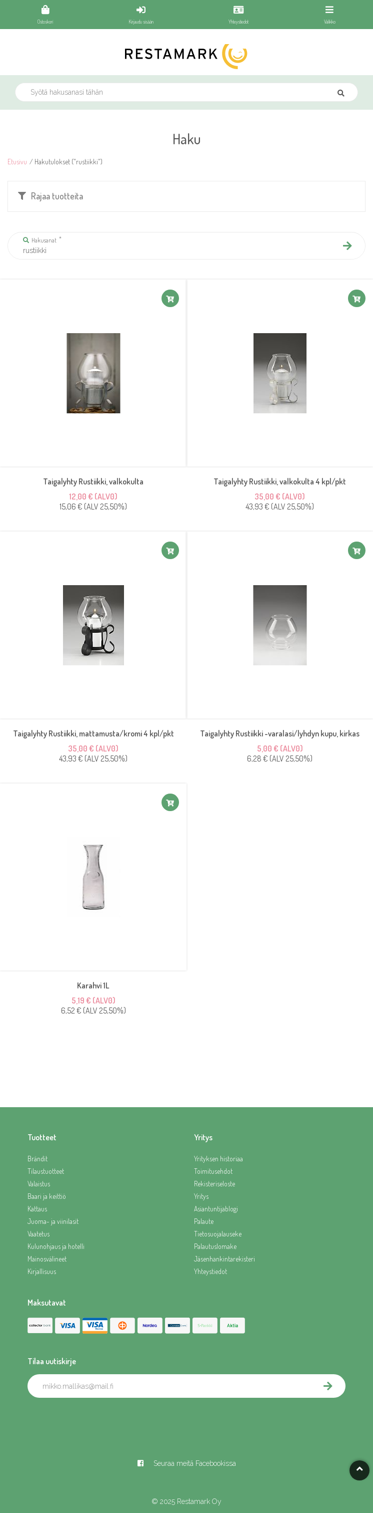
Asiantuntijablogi (216, 1208)
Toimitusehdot (213, 1171)
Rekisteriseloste (214, 1183)
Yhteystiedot (210, 1271)
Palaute (204, 1221)
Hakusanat (39, 240)
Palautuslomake (215, 1246)
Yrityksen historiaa (218, 1158)
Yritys (201, 1196)
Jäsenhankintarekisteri (224, 1258)
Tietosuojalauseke (218, 1233)
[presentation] (104, 1419)
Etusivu (17, 161)
